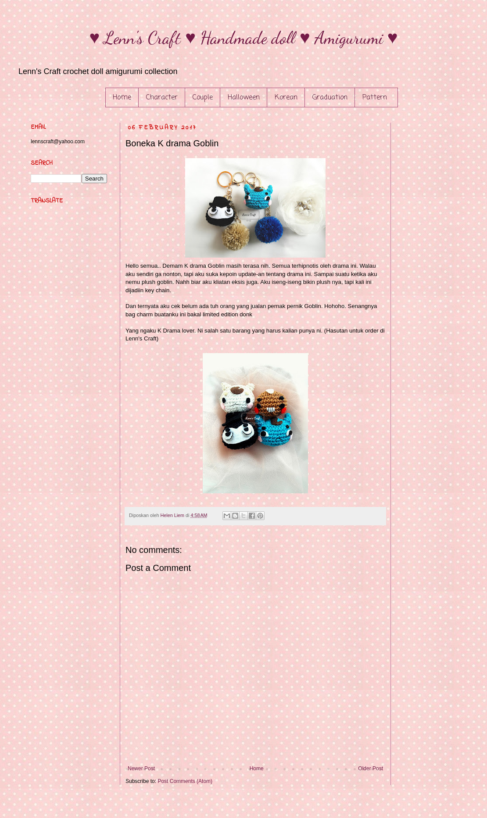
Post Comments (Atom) (185, 781)
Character (162, 97)
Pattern (374, 97)
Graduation (329, 97)
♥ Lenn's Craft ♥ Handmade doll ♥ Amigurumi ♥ (244, 37)
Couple (203, 97)
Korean (286, 97)
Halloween (244, 97)
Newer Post (141, 768)
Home (122, 97)
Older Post (370, 768)
